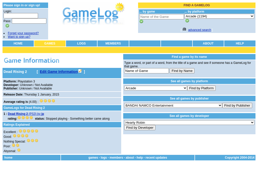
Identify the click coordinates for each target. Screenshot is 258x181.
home (8, 157)
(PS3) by (26, 114)
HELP (240, 43)
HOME (18, 43)
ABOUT (208, 43)
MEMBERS (113, 43)
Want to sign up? (19, 36)
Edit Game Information (61, 72)
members (116, 157)
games (93, 157)
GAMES (49, 43)
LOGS (81, 43)
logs (104, 157)
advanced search (199, 30)
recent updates (156, 157)
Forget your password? (23, 33)
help (140, 157)
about (130, 157)
